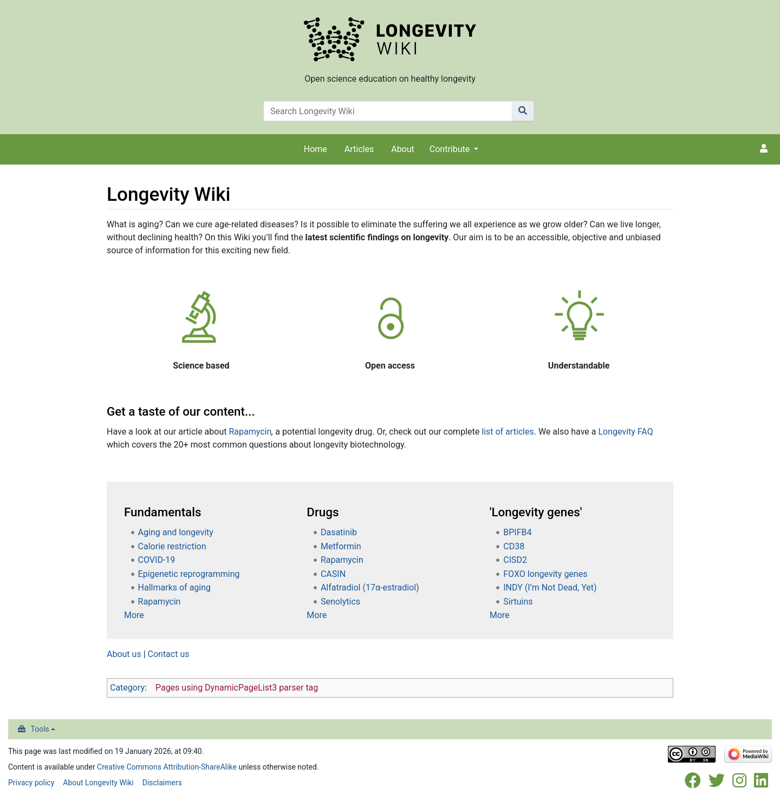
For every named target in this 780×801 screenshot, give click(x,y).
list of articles (508, 431)
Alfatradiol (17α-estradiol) (370, 587)
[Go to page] (523, 111)
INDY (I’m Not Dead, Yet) (549, 587)
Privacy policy (31, 782)
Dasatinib (339, 532)
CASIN (333, 574)
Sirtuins (517, 601)
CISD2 (515, 560)
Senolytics (340, 601)
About (402, 149)
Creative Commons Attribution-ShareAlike (167, 767)
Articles (359, 149)
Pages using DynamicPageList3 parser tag (236, 687)
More (134, 615)
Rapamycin (250, 431)
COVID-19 (157, 560)
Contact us (169, 654)
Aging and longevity (175, 532)
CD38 (513, 546)
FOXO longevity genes (545, 574)
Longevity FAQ (625, 431)
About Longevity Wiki (98, 782)
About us (124, 654)
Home (315, 149)
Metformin (341, 546)
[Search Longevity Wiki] (387, 111)
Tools (40, 729)
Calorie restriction (172, 546)
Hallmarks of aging (174, 587)
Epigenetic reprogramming (189, 574)
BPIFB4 (517, 532)
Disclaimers (162, 782)
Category (127, 687)
